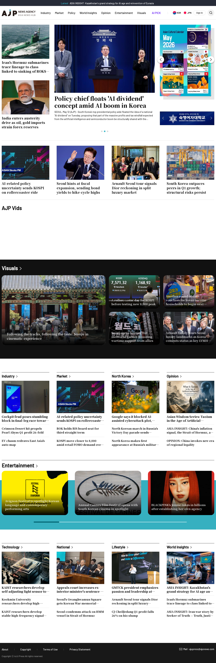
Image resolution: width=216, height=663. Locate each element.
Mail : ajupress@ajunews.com (198, 649)
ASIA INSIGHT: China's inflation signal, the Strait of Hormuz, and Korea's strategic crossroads (190, 430)
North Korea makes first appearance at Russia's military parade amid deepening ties (135, 443)
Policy (71, 12)
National (63, 547)
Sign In (199, 12)
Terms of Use (50, 649)
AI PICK (156, 12)
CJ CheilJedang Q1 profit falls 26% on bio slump (133, 614)
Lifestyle (118, 547)
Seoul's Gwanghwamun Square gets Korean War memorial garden (79, 601)
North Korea (121, 376)
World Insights (88, 12)
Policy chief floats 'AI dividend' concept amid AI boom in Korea (100, 102)
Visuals (141, 12)
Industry (46, 12)
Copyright (25, 649)
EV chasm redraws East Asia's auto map (23, 443)
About (5, 649)
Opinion (106, 12)
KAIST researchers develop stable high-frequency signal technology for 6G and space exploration (23, 614)
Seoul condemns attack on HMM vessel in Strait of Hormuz (80, 614)
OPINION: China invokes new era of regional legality (190, 443)
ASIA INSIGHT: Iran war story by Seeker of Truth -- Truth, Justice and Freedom (190, 614)
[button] (102, 131)
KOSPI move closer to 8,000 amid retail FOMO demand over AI (79, 443)
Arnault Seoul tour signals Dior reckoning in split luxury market (135, 601)
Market (59, 12)
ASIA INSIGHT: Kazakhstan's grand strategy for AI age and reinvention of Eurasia (112, 3)
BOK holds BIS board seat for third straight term (78, 430)
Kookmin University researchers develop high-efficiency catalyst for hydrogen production (25, 601)
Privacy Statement (80, 649)
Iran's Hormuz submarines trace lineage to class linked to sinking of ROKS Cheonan (189, 601)
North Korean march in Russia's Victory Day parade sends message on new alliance (135, 430)
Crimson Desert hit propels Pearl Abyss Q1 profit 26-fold (23, 430)
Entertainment (124, 12)
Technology (10, 547)
